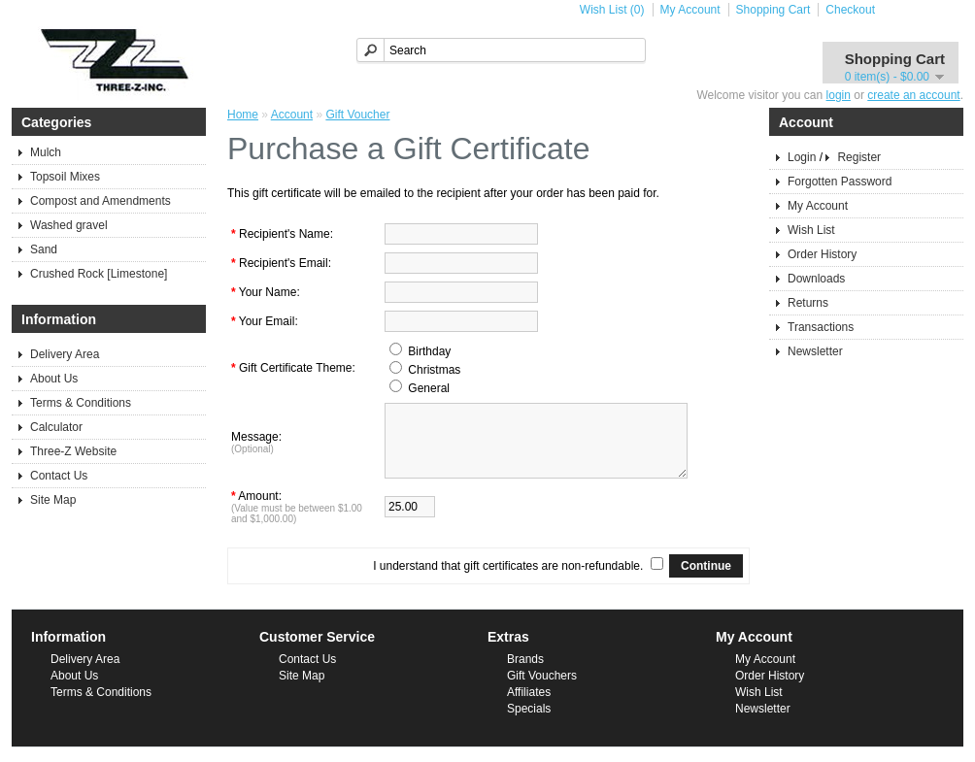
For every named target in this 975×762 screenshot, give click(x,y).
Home (242, 114)
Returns (808, 303)
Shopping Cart (773, 10)
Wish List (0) (612, 10)
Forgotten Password (839, 181)
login (838, 95)
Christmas (434, 370)
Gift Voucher (357, 114)
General (429, 388)
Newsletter (815, 351)
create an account (913, 95)
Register (859, 157)
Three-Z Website (73, 451)
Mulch (45, 152)
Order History (822, 254)
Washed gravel (69, 225)
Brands (525, 673)
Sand (43, 249)
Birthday (429, 351)
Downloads (816, 278)
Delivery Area (64, 354)
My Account (690, 10)
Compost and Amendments (100, 201)
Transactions (821, 327)
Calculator (56, 427)
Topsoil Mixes (65, 176)
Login (802, 157)
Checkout (850, 10)
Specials (529, 723)
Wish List (811, 230)
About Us (54, 378)
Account (292, 114)
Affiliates (529, 706)
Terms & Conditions (80, 403)
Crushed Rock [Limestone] (98, 274)
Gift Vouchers (542, 690)
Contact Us (58, 475)
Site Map (53, 500)
